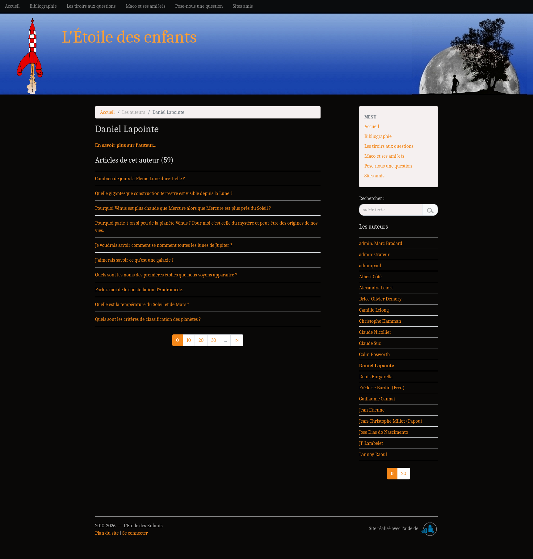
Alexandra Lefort (376, 288)
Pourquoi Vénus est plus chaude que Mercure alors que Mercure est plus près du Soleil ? (183, 208)
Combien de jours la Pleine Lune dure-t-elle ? (140, 178)
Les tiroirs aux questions (388, 146)
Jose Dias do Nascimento (383, 432)
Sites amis (374, 176)
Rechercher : (371, 198)
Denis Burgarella (376, 376)
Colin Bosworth (374, 354)
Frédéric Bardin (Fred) (382, 388)
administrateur (374, 254)
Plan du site (107, 533)
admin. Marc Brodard (380, 243)
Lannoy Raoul (373, 454)
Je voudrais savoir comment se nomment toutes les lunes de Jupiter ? (164, 245)
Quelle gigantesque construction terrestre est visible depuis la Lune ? (164, 193)
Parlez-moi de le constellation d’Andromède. (139, 289)
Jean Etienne (371, 410)
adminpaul (370, 265)
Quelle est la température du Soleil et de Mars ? (142, 304)
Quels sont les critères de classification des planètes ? (148, 319)
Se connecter (135, 533)
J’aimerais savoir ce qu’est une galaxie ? (134, 260)
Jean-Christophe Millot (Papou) (390, 421)
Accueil (107, 112)
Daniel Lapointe (376, 365)
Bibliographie (378, 136)
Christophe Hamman (380, 321)
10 (189, 340)
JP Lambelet (371, 443)
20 (201, 340)
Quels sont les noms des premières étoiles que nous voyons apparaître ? (166, 275)
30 (213, 340)
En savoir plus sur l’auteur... (125, 145)
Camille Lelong (374, 310)
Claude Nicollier (375, 332)
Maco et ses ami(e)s (384, 156)
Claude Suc (370, 343)
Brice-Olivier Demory (380, 299)
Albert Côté (370, 277)
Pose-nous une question (388, 166)
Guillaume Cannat (377, 399)
